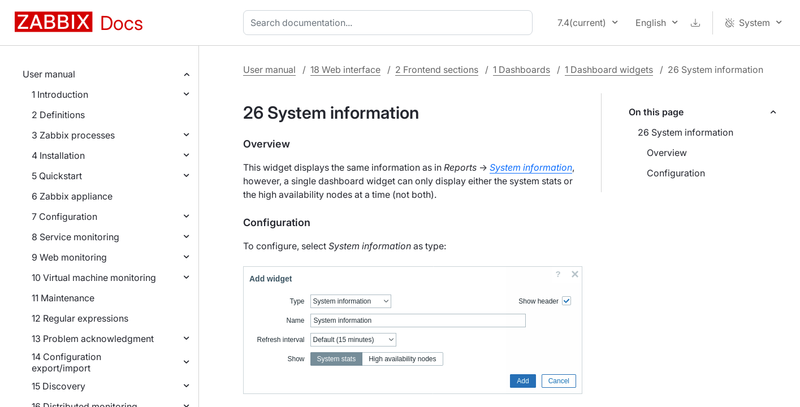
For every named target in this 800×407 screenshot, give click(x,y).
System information (531, 167)
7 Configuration (64, 216)
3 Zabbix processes (73, 135)
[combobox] (390, 22)
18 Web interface (345, 69)
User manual (49, 74)
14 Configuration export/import (66, 362)
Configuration (676, 173)
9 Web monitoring (69, 257)
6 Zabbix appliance (72, 196)
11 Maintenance (63, 298)
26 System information (685, 132)
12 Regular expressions (80, 318)
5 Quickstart (57, 175)
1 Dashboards (521, 69)
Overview (667, 152)
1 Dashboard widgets (609, 69)
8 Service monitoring (75, 237)
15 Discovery (58, 386)
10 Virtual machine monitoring (94, 277)
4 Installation (58, 155)
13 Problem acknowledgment (93, 338)
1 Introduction (60, 94)
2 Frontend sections (436, 69)
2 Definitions (58, 114)
